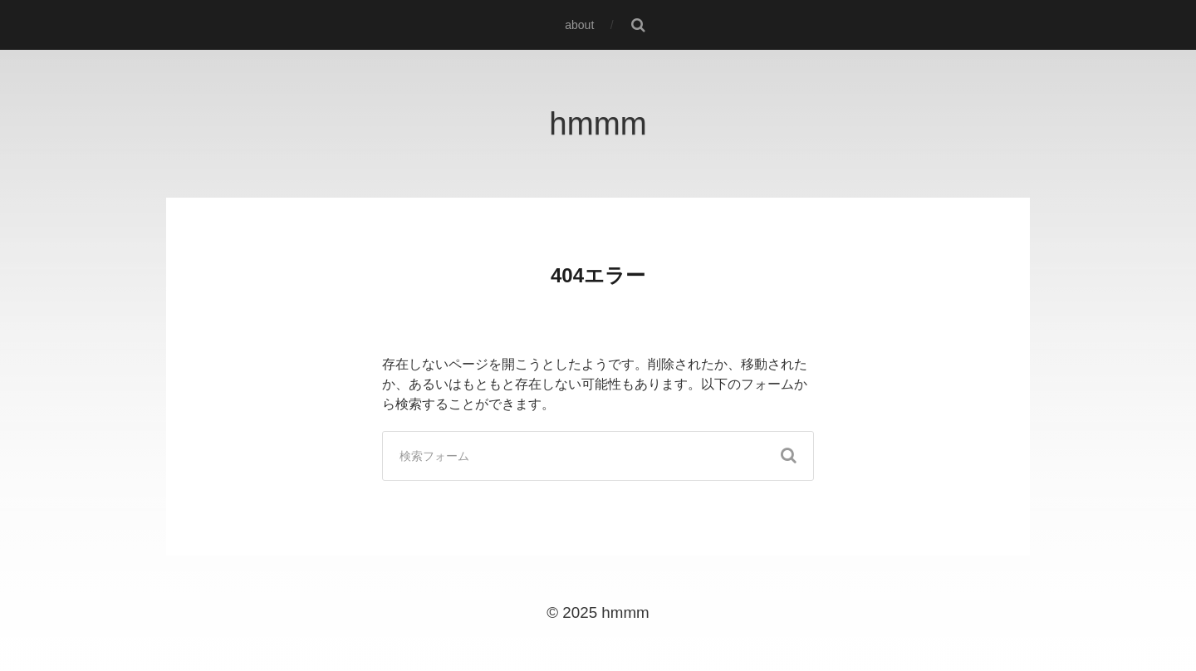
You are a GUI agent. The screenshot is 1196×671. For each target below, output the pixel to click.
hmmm (597, 123)
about (579, 25)
